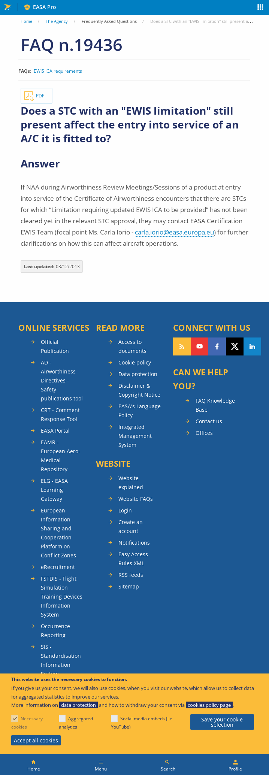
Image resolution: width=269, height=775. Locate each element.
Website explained (130, 483)
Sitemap (128, 586)
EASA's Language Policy (139, 411)
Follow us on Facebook (217, 346)
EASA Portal (55, 430)
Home (26, 21)
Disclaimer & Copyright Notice (139, 390)
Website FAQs (135, 498)
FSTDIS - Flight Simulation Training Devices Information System (61, 596)
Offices (204, 432)
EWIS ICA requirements (58, 71)
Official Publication (55, 346)
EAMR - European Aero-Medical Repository (60, 456)
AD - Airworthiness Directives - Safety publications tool (62, 380)
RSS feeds (130, 574)
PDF (40, 96)
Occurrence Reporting (55, 631)
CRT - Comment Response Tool (60, 414)
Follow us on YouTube (199, 346)
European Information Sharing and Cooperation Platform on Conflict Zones (58, 533)
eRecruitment (58, 566)
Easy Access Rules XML (133, 559)
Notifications (134, 542)
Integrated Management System (135, 435)
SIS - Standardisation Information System (61, 660)
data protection (78, 705)
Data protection (137, 374)
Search (168, 769)
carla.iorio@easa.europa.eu (174, 232)
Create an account (130, 526)
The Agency (57, 21)
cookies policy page (209, 705)
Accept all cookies (36, 740)
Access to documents (132, 346)
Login (125, 510)
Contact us (209, 421)
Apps (260, 8)
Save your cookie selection (222, 722)
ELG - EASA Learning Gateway (54, 489)
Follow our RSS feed (182, 346)
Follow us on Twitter (235, 346)
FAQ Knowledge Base (215, 405)
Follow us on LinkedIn (252, 346)
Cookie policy (134, 362)
